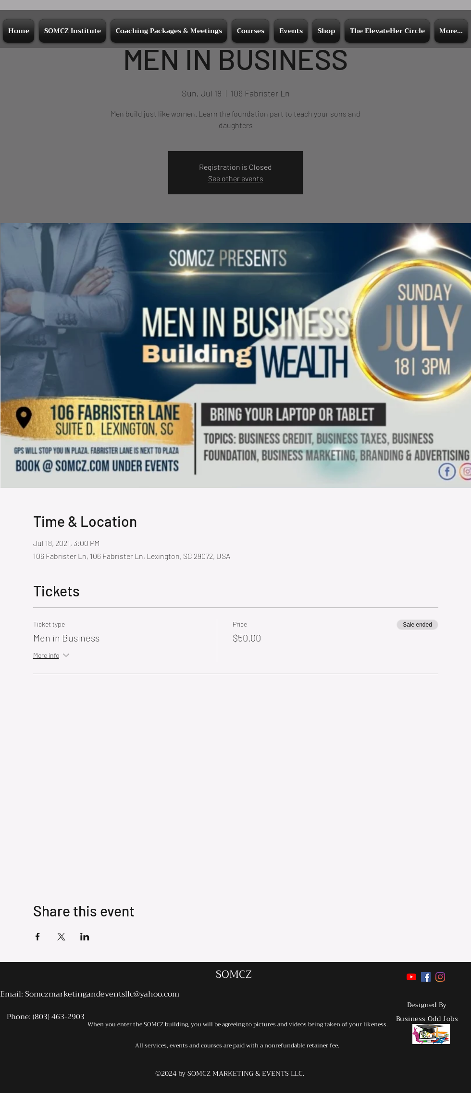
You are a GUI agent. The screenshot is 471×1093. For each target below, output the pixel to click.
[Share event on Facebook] (37, 936)
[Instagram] (440, 977)
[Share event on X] (61, 936)
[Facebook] (426, 977)
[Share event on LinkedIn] (84, 936)
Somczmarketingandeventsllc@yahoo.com (102, 994)
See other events (235, 178)
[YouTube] (411, 977)
